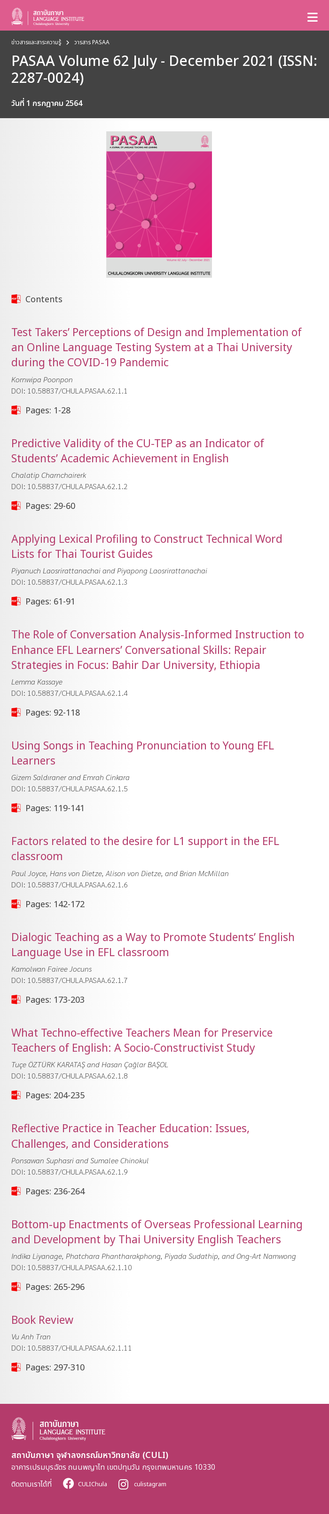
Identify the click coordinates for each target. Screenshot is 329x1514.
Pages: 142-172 (55, 904)
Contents (44, 299)
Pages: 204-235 (55, 1095)
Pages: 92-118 (52, 712)
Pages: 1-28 (47, 410)
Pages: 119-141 (55, 807)
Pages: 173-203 (55, 999)
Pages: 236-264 (55, 1191)
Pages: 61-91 (50, 601)
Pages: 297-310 (55, 1367)
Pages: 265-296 (55, 1286)
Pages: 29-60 (50, 505)
